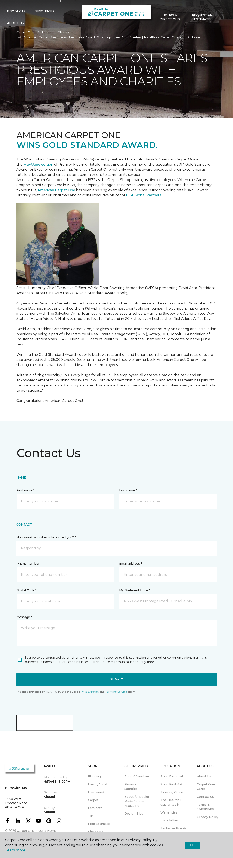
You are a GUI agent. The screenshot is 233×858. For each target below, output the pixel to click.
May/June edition (38, 164)
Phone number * (29, 563)
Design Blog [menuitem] (133, 813)
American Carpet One (56, 190)
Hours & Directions (170, 26)
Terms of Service (116, 691)
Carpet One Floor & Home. (37, 831)
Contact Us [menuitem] (205, 797)
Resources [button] (44, 20)
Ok (192, 845)
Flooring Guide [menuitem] (171, 792)
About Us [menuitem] (204, 776)
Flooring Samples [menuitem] (131, 786)
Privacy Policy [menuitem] (207, 817)
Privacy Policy (90, 691)
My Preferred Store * (134, 590)
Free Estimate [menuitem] (99, 824)
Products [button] (16, 20)
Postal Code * (26, 590)
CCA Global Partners (143, 195)
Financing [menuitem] (95, 832)
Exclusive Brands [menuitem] (173, 828)
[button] (116, 548)
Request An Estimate (202, 26)
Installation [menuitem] (169, 820)
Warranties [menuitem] (168, 812)
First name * (25, 490)
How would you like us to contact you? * (46, 537)
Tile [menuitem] (91, 816)
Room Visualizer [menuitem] (136, 776)
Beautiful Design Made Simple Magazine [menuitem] (137, 801)
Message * (24, 617)
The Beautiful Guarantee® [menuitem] (170, 802)
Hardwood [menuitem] (96, 792)
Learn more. (15, 850)
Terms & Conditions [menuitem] (205, 807)
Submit (116, 679)
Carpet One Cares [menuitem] (206, 786)
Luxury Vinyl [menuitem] (97, 784)
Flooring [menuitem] (94, 776)
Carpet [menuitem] (93, 800)
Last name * (128, 490)
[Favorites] (221, 25)
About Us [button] (15, 32)
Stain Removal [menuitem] (171, 776)
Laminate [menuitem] (95, 808)
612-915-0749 (72, 8)
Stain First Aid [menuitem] (171, 784)
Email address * (130, 563)
